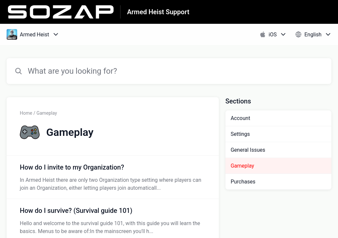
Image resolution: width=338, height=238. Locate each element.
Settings (240, 134)
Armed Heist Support (158, 12)
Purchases (243, 181)
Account (240, 118)
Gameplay (242, 166)
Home (26, 113)
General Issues (248, 150)
